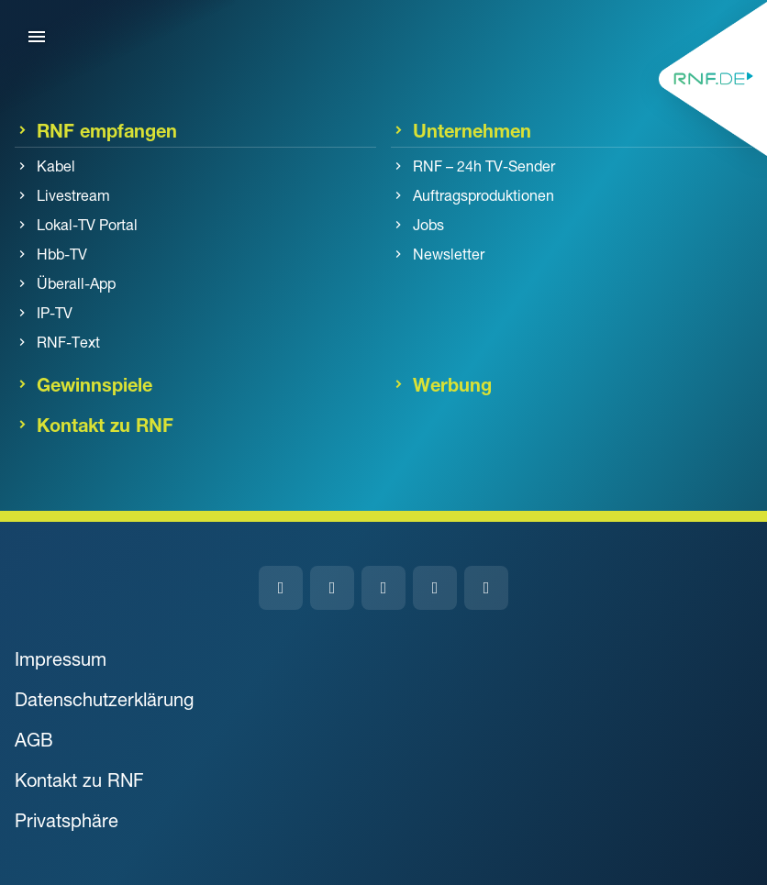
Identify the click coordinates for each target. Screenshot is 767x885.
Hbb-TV (62, 254)
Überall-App (76, 283)
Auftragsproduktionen (483, 195)
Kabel (56, 166)
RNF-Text (68, 342)
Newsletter (448, 254)
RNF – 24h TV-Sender (484, 166)
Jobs (428, 224)
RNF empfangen (107, 130)
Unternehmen (472, 130)
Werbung (452, 384)
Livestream (73, 195)
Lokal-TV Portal (87, 224)
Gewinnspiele (94, 384)
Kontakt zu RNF (105, 425)
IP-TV (54, 312)
